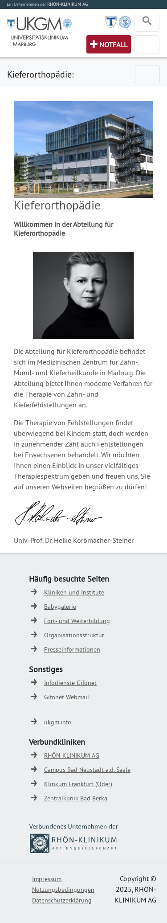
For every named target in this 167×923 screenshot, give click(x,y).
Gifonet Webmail (66, 697)
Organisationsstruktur (74, 635)
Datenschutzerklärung (62, 900)
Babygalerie (60, 607)
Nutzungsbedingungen (63, 890)
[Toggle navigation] (146, 23)
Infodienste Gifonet (70, 683)
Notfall (113, 44)
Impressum (46, 879)
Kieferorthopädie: (40, 74)
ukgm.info (57, 722)
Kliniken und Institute (74, 592)
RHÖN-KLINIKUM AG (71, 755)
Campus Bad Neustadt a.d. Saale (87, 770)
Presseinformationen (72, 649)
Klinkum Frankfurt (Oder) (78, 784)
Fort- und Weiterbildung (77, 621)
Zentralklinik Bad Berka (75, 798)
